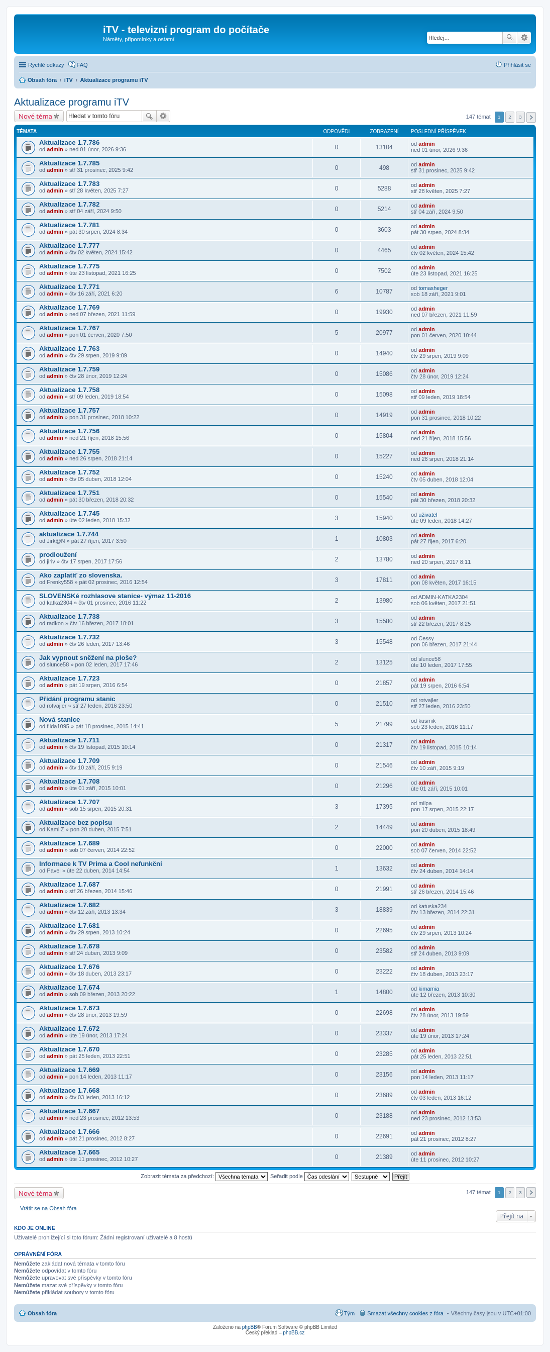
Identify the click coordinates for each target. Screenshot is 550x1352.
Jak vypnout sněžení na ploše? (88, 657)
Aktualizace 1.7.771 (69, 287)
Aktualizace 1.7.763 (69, 348)
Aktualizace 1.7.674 (69, 987)
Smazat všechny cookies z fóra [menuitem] (405, 1313)
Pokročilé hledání (524, 38)
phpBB (249, 1327)
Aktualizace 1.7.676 (69, 967)
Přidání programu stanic (77, 699)
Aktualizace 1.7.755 (69, 451)
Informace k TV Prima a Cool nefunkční (100, 863)
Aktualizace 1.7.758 (69, 390)
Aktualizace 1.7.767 (69, 328)
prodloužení (58, 554)
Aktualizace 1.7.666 (69, 1131)
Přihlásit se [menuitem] (517, 65)
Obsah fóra (42, 1313)
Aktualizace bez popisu (75, 822)
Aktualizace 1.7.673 (69, 1008)
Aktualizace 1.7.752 (69, 472)
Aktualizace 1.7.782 (69, 204)
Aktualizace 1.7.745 (69, 513)
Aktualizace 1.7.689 (69, 843)
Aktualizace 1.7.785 (69, 163)
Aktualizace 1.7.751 (69, 493)
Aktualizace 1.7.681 (69, 925)
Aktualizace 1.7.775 (69, 266)
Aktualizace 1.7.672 (69, 1028)
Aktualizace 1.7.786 (69, 142)
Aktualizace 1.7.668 (69, 1090)
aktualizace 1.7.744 (68, 534)
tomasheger (433, 288)
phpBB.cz (293, 1332)
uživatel (427, 515)
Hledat (509, 38)
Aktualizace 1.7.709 (69, 760)
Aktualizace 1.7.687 (69, 884)
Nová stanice (59, 719)
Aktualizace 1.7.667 (69, 1111)
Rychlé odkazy (46, 65)
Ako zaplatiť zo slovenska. (80, 575)
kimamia (428, 989)
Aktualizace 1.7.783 (69, 183)
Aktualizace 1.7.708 (69, 781)
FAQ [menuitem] (82, 65)
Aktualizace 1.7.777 (69, 245)
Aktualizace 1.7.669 (69, 1070)
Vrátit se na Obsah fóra (48, 1208)
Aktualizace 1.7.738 (69, 616)
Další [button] (531, 117)
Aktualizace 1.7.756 (69, 431)
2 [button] (509, 117)
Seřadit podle (309, 1176)
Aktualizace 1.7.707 (69, 802)
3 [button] (520, 117)
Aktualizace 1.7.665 (69, 1152)
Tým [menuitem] (349, 1313)
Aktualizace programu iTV (71, 102)
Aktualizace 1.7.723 (69, 678)
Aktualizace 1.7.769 (69, 307)
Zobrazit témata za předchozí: (204, 1176)
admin (55, 149)
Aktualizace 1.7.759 (69, 369)
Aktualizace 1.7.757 (69, 410)
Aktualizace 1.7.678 (69, 946)
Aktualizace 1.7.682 (69, 905)
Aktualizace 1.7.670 (69, 1049)
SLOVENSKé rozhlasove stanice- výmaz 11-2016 (115, 596)
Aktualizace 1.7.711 (69, 740)
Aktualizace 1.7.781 (69, 225)
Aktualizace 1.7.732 (69, 637)
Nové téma (35, 116)
